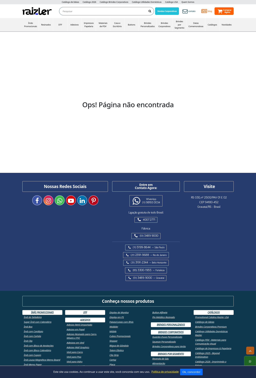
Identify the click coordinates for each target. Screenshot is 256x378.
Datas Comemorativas (195, 25)
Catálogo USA (171, 1)
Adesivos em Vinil (75, 342)
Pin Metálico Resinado (163, 317)
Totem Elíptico (116, 350)
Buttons (131, 24)
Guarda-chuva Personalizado (167, 337)
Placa (112, 364)
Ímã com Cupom (32, 355)
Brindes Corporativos (164, 25)
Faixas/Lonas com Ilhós (121, 321)
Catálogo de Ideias (70, 1)
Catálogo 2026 (89, 1)
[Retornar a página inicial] (37, 11)
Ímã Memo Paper (33, 364)
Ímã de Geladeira (33, 317)
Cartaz (112, 359)
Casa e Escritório (117, 25)
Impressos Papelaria (89, 25)
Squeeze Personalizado (164, 341)
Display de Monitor (119, 312)
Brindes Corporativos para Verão (169, 346)
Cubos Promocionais (119, 336)
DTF (60, 24)
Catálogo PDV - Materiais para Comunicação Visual (210, 341)
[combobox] (108, 11)
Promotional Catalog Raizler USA (212, 317)
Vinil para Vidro (74, 361)
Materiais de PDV (103, 25)
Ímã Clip (28, 340)
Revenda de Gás (160, 358)
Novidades (227, 24)
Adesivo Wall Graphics (78, 347)
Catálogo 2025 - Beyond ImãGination (207, 354)
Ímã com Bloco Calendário (37, 350)
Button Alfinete (160, 312)
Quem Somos (187, 1)
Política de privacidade (165, 371)
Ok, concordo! (191, 372)
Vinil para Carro (75, 352)
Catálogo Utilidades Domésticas (146, 1)
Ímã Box (28, 326)
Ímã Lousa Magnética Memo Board (42, 359)
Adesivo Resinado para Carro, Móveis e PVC (82, 335)
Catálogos (212, 24)
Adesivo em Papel (76, 329)
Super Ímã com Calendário (37, 321)
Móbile (112, 331)
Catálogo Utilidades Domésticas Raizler (211, 333)
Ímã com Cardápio (33, 331)
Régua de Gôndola (118, 345)
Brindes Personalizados (148, 25)
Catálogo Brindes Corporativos (114, 1)
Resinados (46, 24)
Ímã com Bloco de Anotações (39, 345)
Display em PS (116, 317)
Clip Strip (114, 355)
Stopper (113, 340)
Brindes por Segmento (179, 24)
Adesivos (74, 24)
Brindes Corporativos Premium (211, 326)
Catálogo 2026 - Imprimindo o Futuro (210, 363)
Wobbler (113, 326)
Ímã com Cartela (32, 336)
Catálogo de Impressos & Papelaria (213, 348)
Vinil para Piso (74, 356)
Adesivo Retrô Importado (79, 324)
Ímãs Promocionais (30, 25)
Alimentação (158, 363)
